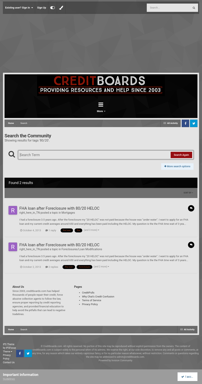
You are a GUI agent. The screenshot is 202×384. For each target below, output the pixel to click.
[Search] (158, 8)
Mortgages (68, 212)
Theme (7, 351)
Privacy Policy (90, 304)
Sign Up (41, 7)
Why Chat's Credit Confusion (98, 296)
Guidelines (9, 378)
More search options (177, 166)
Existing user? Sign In (19, 8)
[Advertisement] (101, 43)
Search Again (181, 154)
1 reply (50, 230)
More (111, 111)
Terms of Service (91, 300)
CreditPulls (88, 292)
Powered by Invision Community (115, 360)
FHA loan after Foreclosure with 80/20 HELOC (59, 208)
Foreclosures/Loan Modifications (82, 249)
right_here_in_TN (29, 212)
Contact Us (9, 362)
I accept (188, 376)
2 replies (51, 266)
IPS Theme (8, 344)
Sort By (188, 193)
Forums (90, 111)
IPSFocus (11, 347)
